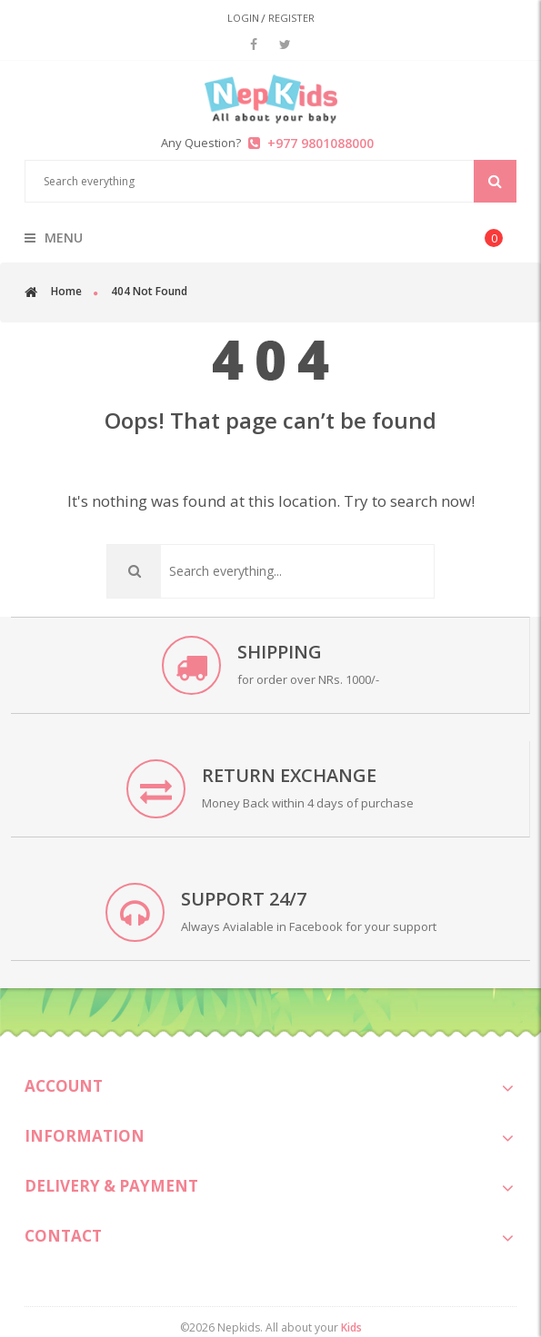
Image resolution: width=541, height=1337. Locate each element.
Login (243, 18)
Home (66, 291)
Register (291, 18)
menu (54, 237)
